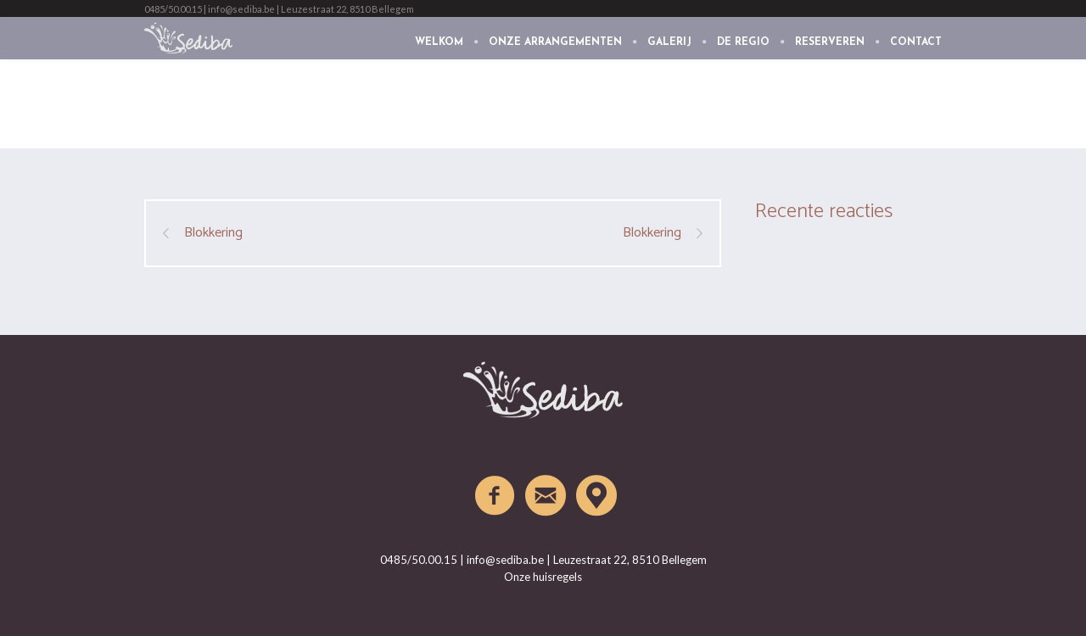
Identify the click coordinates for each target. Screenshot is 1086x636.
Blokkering (213, 233)
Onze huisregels (543, 576)
